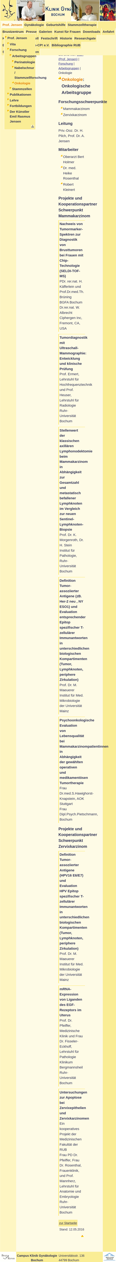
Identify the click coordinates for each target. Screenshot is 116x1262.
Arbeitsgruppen (23, 56)
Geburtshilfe (55, 25)
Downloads (91, 31)
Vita (13, 44)
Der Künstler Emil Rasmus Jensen (20, 116)
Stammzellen (22, 89)
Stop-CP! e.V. (39, 45)
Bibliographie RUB (66, 45)
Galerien (45, 31)
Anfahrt (108, 31)
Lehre (14, 100)
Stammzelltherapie (82, 25)
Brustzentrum (13, 31)
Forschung (18, 50)
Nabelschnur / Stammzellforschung (24, 72)
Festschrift (49, 38)
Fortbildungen (21, 106)
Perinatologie (24, 62)
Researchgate (85, 38)
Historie (66, 38)
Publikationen (20, 94)
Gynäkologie (34, 25)
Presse (31, 31)
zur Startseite (68, 1223)
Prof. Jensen (17, 38)
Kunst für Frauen (67, 31)
